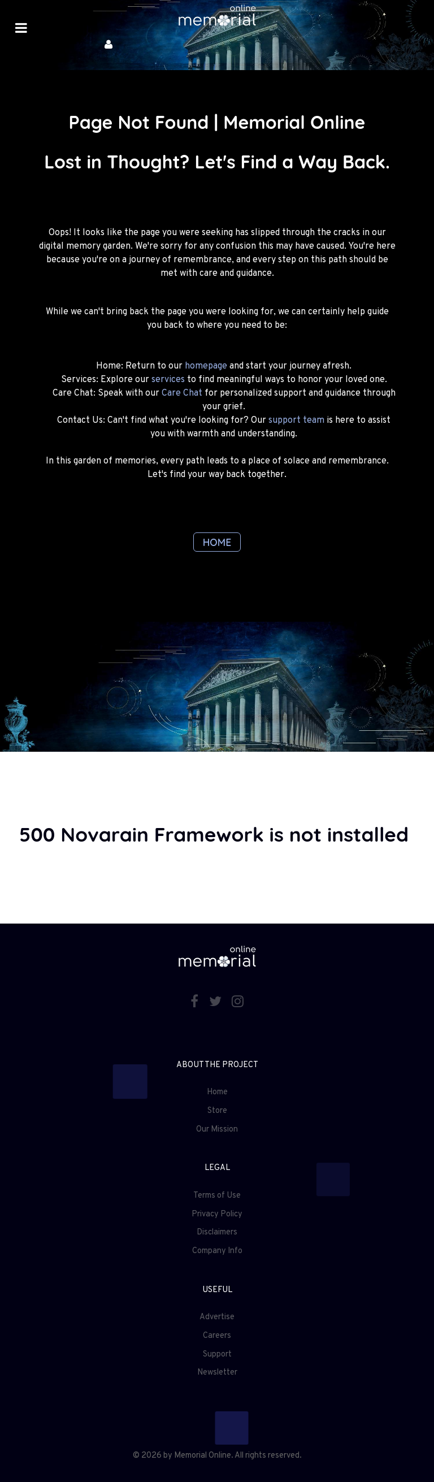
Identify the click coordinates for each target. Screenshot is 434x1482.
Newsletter (217, 1372)
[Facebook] (195, 1002)
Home (217, 1092)
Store (217, 1111)
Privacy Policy (217, 1214)
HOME (217, 542)
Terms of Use (217, 1195)
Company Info (217, 1251)
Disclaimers (217, 1232)
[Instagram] (238, 1002)
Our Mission (217, 1129)
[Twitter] (216, 1002)
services (168, 379)
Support (217, 1354)
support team (296, 420)
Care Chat (182, 393)
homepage (206, 366)
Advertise (217, 1317)
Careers (217, 1336)
